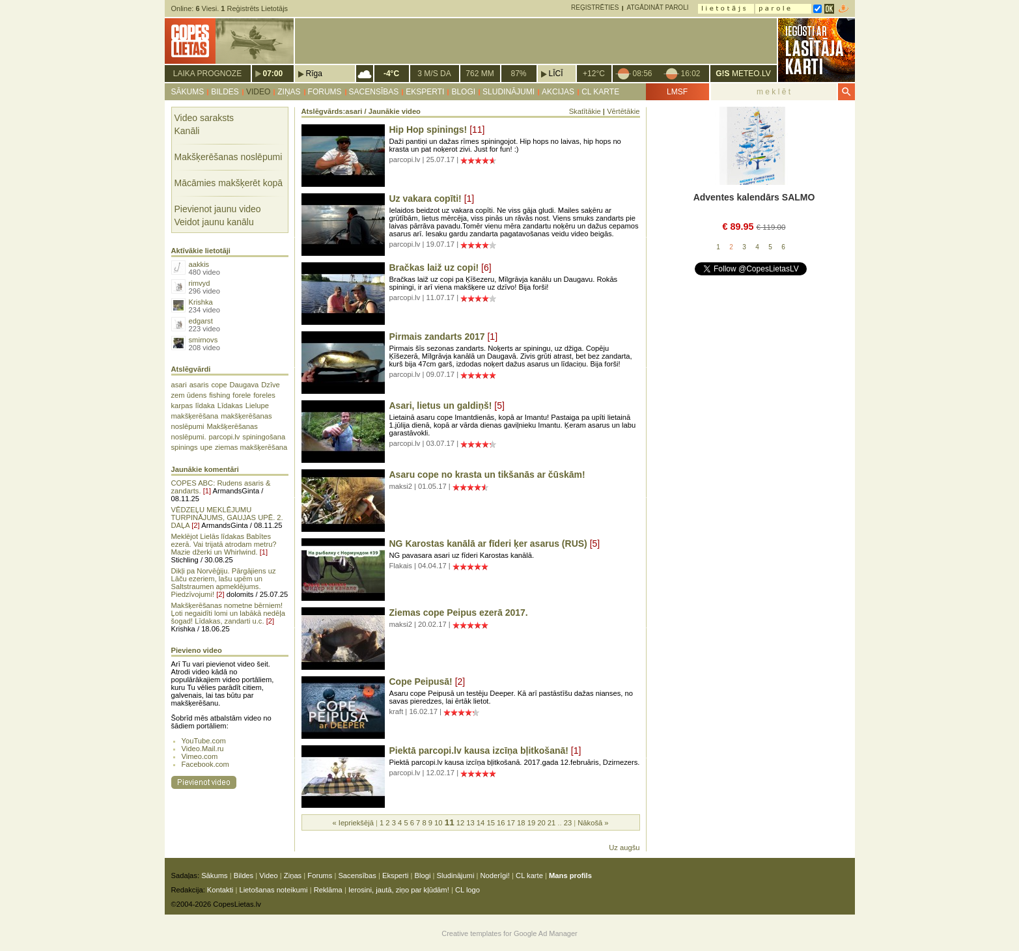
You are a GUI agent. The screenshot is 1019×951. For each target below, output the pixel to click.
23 (568, 823)
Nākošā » (593, 823)
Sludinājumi (508, 91)
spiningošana (263, 437)
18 (521, 823)
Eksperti (425, 91)
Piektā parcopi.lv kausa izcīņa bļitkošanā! (478, 750)
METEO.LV (743, 73)
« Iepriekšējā (352, 823)
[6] (486, 267)
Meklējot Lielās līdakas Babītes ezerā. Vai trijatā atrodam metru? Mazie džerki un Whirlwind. (224, 544)
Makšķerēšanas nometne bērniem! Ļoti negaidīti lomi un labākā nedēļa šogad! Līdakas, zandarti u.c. (228, 613)
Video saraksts (204, 118)
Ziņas (288, 91)
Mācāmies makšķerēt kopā (228, 183)
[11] (476, 129)
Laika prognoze (207, 73)
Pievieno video (196, 650)
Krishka (201, 302)
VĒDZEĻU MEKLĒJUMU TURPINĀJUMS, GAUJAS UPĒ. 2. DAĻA (227, 517)
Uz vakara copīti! (425, 198)
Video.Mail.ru (203, 748)
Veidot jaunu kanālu (214, 222)
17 (511, 823)
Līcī (556, 73)
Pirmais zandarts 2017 (437, 336)
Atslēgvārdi (191, 369)
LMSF (677, 91)
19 (531, 823)
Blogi (463, 91)
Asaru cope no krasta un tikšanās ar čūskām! (487, 474)
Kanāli (187, 131)
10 (438, 823)
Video (258, 91)
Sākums (187, 91)
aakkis (199, 264)
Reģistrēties (595, 7)
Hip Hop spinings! (428, 129)
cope (219, 385)
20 (541, 823)
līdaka (205, 405)
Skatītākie (585, 111)
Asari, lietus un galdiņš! (440, 405)
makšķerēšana (195, 416)
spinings (184, 447)
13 (470, 823)
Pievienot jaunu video (217, 209)
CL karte (600, 91)
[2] (195, 525)
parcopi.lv (224, 437)
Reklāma (328, 890)
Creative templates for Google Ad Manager (509, 933)
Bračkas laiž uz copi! (434, 267)
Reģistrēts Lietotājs (254, 8)
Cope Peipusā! (421, 681)
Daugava (244, 385)
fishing (219, 395)
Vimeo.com (200, 756)
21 (551, 823)
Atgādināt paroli (657, 7)
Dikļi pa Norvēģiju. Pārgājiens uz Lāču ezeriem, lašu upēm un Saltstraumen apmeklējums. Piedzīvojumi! (223, 582)
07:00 (273, 73)
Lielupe (257, 405)
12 (460, 823)
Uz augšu (624, 847)
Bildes (225, 91)
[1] (207, 491)
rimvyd (199, 283)
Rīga (314, 73)
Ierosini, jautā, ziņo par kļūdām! (398, 890)
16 (501, 823)
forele (241, 395)
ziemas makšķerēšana (251, 447)
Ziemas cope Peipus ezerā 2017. (458, 612)
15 (490, 823)
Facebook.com (205, 764)
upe (206, 447)
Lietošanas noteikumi (273, 890)
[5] (499, 405)
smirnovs (203, 340)
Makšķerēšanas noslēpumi (228, 157)
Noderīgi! (495, 875)
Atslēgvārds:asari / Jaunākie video (361, 111)
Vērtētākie (623, 111)
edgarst (201, 321)
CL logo (467, 890)
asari (179, 385)
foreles (264, 395)
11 (449, 822)
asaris (199, 385)
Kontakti (220, 890)
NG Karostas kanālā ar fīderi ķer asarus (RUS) (488, 543)
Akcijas (558, 91)
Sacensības (374, 91)
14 (480, 823)
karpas (182, 405)
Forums (325, 91)
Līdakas (230, 405)
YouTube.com (204, 741)
